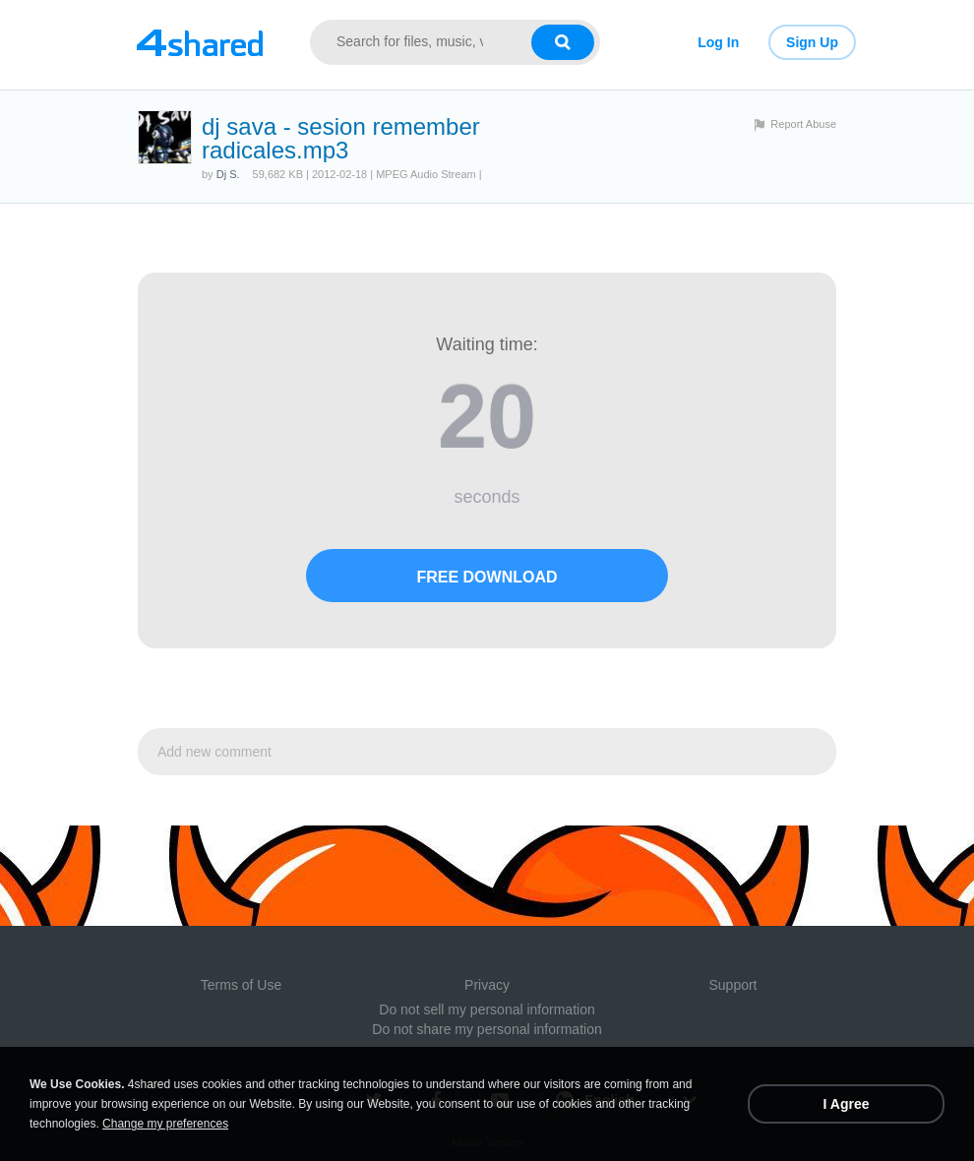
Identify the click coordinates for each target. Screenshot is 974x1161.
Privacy (487, 985)
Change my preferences (165, 1123)
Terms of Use (241, 985)
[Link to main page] (199, 42)
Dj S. (228, 174)
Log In (718, 42)
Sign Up (812, 42)
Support (732, 985)
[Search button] (562, 42)
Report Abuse (803, 124)
